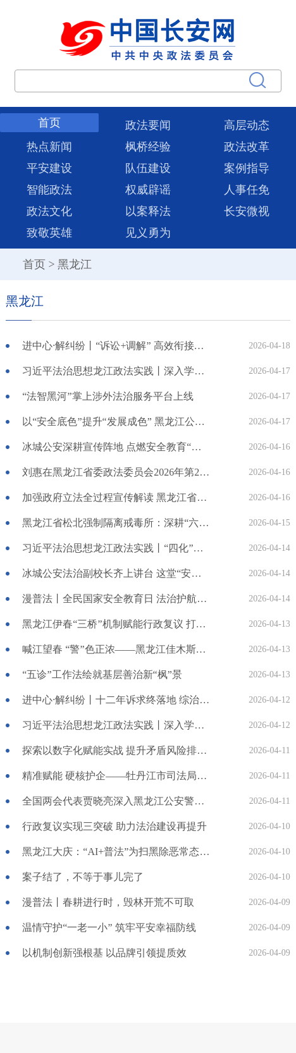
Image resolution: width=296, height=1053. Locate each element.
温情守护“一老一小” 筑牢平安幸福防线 (108, 927)
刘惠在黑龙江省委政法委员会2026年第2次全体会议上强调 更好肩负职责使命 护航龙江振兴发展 (115, 472)
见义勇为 (148, 232)
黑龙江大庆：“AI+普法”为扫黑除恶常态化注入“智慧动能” (115, 851)
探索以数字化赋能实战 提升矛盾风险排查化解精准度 (115, 750)
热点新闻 (49, 146)
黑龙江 (75, 264)
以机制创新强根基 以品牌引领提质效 (104, 952)
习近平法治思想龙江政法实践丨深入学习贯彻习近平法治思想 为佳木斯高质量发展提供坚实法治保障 (115, 725)
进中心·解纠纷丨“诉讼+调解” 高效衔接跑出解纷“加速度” (115, 345)
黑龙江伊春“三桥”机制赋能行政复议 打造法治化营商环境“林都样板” (115, 624)
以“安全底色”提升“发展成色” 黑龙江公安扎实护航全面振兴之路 (115, 421)
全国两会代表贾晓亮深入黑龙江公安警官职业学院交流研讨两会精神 (115, 801)
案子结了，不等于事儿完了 (83, 876)
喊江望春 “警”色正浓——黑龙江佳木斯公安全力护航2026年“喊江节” (115, 649)
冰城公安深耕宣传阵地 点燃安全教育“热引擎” (115, 446)
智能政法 (49, 189)
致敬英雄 (49, 232)
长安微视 (246, 211)
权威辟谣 (148, 189)
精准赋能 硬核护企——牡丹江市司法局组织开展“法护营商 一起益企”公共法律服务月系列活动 (115, 775)
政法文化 (49, 211)
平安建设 (49, 168)
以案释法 (148, 211)
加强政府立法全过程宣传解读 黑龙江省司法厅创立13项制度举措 (115, 497)
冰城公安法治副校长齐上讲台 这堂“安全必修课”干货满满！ (115, 573)
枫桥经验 (148, 146)
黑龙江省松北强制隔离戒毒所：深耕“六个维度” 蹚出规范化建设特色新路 (115, 522)
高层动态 (246, 125)
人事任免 (246, 189)
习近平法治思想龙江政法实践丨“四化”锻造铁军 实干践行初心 (115, 548)
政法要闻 (148, 125)
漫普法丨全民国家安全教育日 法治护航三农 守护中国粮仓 (115, 598)
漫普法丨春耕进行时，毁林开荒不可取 (108, 902)
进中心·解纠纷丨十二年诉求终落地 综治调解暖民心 (115, 699)
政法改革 (246, 146)
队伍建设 (148, 168)
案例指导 (246, 168)
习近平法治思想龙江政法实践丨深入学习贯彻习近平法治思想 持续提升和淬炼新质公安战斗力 (115, 371)
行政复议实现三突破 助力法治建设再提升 (114, 826)
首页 (49, 122)
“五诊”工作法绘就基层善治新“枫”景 (102, 674)
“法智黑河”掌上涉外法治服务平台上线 (107, 396)
